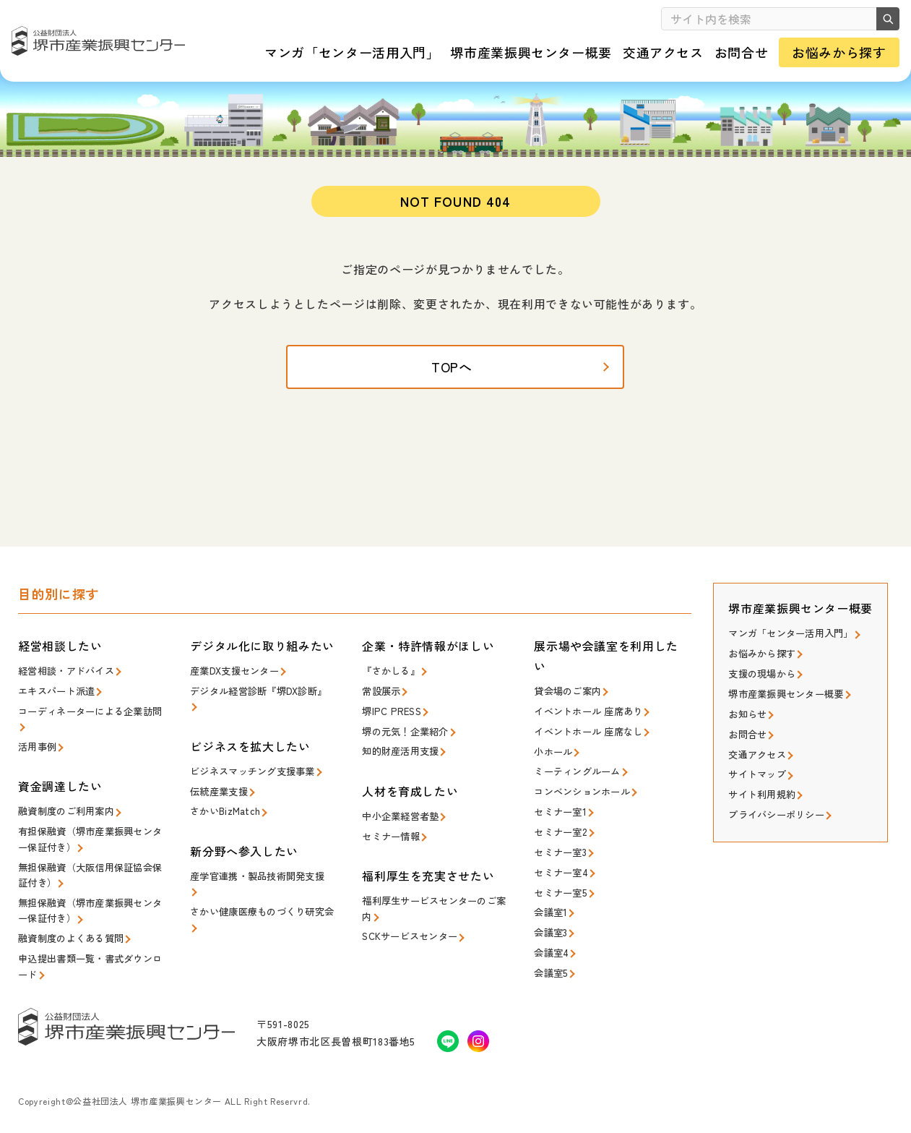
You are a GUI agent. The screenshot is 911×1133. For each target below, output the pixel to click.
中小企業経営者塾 (400, 818)
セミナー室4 (560, 871)
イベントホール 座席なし (588, 736)
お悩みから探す (761, 658)
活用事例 (37, 749)
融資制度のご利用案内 (66, 813)
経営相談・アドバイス (66, 676)
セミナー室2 (560, 832)
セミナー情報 (391, 838)
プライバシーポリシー (776, 814)
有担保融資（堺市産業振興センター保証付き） (90, 840)
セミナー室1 (560, 813)
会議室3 (550, 929)
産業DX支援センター (234, 676)
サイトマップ (757, 775)
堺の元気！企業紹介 (405, 735)
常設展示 (381, 696)
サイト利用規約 (761, 794)
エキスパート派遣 (56, 696)
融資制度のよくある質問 (71, 935)
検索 (885, 18)
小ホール (553, 755)
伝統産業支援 (219, 794)
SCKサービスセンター (409, 935)
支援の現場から (761, 678)
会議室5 (550, 968)
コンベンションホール (582, 793)
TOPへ (455, 376)
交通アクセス (757, 756)
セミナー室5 (560, 891)
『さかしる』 (391, 676)
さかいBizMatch (224, 813)
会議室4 (550, 949)
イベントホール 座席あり (588, 716)
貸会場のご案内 (567, 697)
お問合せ (747, 736)
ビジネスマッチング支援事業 (252, 775)
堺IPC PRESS (390, 715)
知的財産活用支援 (400, 754)
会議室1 (550, 910)
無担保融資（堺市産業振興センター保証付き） (90, 908)
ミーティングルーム (577, 774)
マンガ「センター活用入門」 (790, 639)
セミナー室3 (560, 852)
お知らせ (747, 717)
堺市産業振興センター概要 (785, 697)
